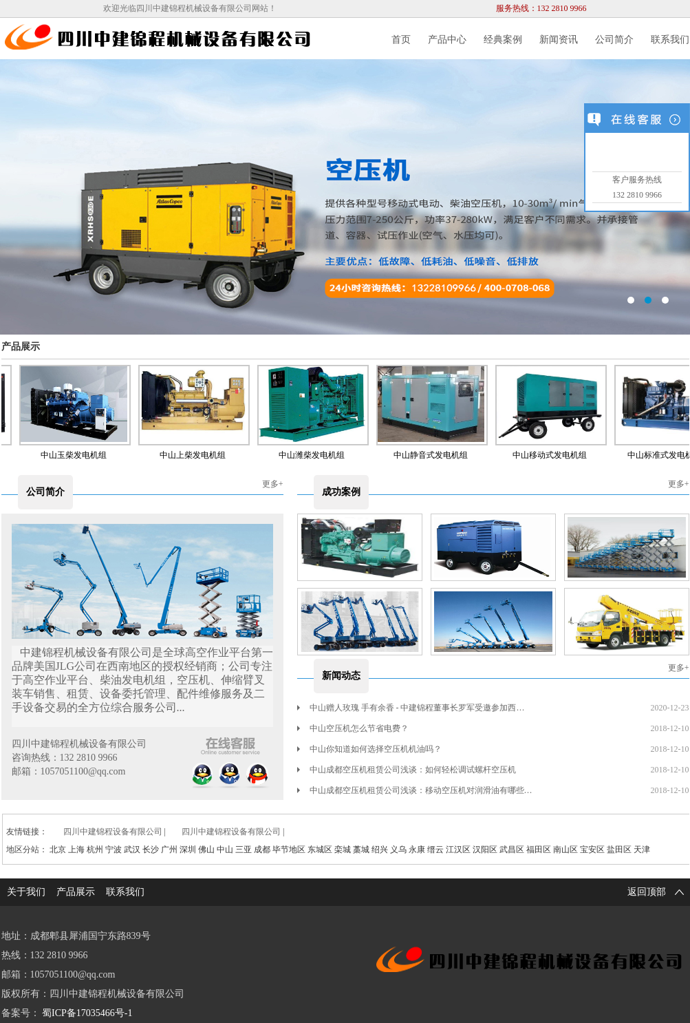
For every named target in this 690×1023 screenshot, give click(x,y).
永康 (417, 849)
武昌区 (511, 849)
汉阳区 (485, 849)
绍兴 (379, 849)
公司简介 (614, 39)
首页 (401, 39)
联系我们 (670, 39)
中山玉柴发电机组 (76, 455)
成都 (262, 849)
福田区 (538, 849)
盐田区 (619, 849)
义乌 (398, 849)
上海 (76, 849)
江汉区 (458, 849)
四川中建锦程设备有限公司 (112, 831)
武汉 (132, 849)
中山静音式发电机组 (433, 455)
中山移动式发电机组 (552, 455)
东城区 (320, 849)
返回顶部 (658, 892)
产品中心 (447, 39)
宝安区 (592, 849)
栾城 (342, 849)
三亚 (243, 849)
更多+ (272, 484)
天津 (642, 849)
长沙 (150, 849)
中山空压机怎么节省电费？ (353, 728)
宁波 (113, 849)
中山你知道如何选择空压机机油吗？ (369, 749)
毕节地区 (288, 849)
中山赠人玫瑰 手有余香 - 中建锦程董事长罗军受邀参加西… (411, 708)
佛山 (206, 849)
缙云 (435, 849)
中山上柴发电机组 (195, 455)
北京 (58, 849)
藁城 (361, 849)
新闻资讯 (558, 39)
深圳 (188, 849)
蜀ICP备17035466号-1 (87, 1013)
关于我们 (26, 892)
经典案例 (503, 39)
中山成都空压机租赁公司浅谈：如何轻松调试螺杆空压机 (406, 769)
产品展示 (20, 346)
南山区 (565, 849)
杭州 (95, 849)
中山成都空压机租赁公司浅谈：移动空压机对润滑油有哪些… (414, 790)
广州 (169, 849)
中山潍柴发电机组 (314, 455)
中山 (225, 849)
